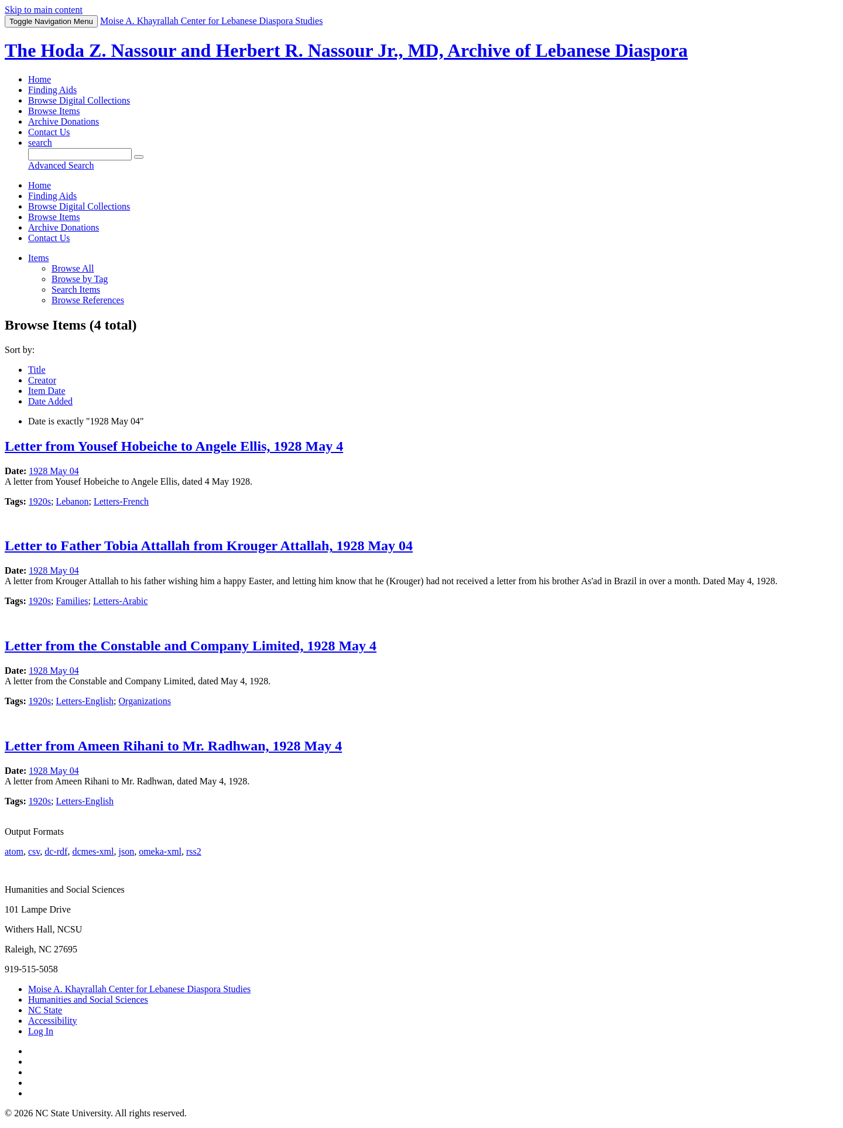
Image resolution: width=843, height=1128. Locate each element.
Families (72, 601)
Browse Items (54, 111)
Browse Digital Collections (79, 100)
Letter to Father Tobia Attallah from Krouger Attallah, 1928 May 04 (209, 545)
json (126, 851)
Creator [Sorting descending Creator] (42, 380)
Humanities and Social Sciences (88, 999)
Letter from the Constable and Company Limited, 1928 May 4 (190, 645)
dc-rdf (55, 851)
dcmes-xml (93, 851)
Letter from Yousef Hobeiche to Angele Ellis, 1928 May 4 (174, 446)
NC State (45, 1010)
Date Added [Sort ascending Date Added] (50, 401)
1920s (40, 501)
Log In (40, 1031)
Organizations (145, 701)
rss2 (193, 851)
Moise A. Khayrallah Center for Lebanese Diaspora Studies (139, 989)
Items (38, 258)
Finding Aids (52, 90)
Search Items (76, 289)
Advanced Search (61, 165)
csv (34, 851)
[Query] (80, 154)
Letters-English (85, 701)
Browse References (88, 300)
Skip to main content (44, 10)
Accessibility (52, 1021)
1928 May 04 (53, 471)
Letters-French (121, 501)
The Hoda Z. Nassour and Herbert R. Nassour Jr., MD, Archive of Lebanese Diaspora (346, 50)
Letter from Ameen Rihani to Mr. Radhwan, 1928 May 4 (173, 745)
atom (14, 851)
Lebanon (72, 501)
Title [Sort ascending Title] (37, 370)
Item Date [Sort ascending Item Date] (47, 391)
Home (39, 79)
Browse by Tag (80, 279)
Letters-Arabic (120, 601)
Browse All (73, 268)
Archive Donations (63, 121)
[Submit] (138, 157)
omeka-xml (160, 851)
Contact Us (49, 132)
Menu (51, 21)
